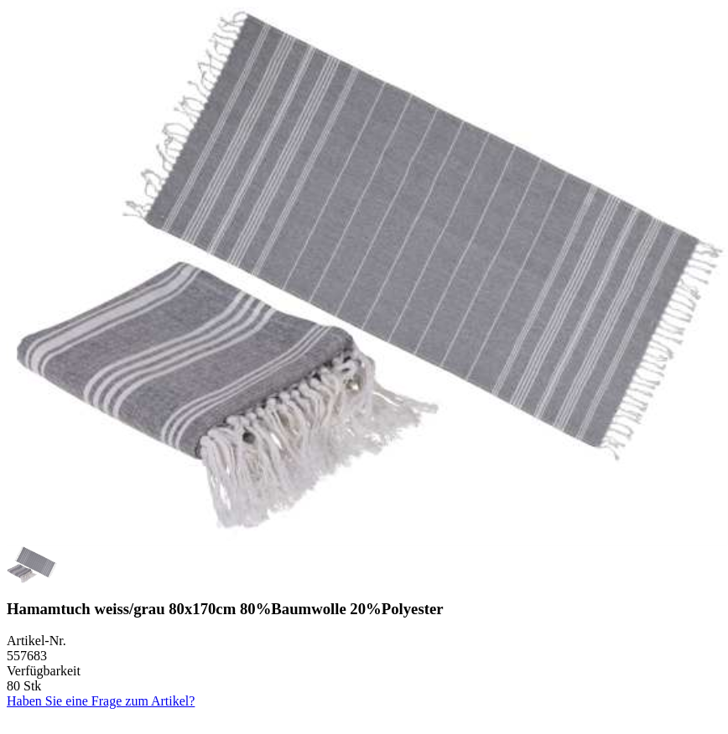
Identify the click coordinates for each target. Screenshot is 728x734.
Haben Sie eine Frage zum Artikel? (101, 701)
